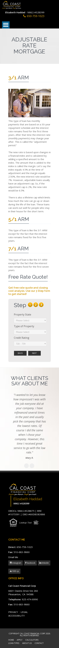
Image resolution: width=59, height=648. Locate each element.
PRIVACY (13, 612)
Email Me (13, 557)
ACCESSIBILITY (16, 615)
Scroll (40, 637)
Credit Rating (21, 337)
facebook (30, 563)
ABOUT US (27, 643)
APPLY (19, 640)
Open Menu (6, 24)
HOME (11, 640)
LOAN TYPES (13, 643)
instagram (16, 563)
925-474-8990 (30, 599)
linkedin (45, 563)
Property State (22, 314)
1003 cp (14, 571)
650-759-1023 (35, 16)
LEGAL (24, 612)
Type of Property (24, 326)
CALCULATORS (31, 640)
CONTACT (39, 643)
